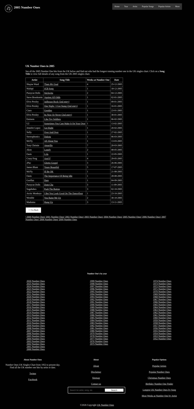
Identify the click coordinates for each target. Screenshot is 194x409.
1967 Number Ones (162, 299)
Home (117, 6)
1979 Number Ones (99, 333)
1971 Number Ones (162, 289)
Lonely (47, 150)
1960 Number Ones (162, 318)
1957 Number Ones (162, 325)
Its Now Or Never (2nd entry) (58, 115)
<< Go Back (33, 210)
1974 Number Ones (162, 281)
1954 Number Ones (162, 333)
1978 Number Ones (99, 336)
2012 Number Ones (36, 318)
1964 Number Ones (162, 307)
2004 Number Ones (113, 217)
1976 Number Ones (99, 341)
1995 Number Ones (99, 291)
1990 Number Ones (99, 304)
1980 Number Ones (99, 331)
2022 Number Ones (36, 291)
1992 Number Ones (99, 299)
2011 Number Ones (36, 320)
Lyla (46, 154)
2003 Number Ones (93, 217)
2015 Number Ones (36, 310)
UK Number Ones (105, 405)
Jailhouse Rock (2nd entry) (56, 101)
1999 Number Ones (99, 281)
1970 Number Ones (162, 291)
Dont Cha (48, 184)
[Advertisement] (97, 37)
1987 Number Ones (99, 312)
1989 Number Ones (99, 307)
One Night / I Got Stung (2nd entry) (61, 106)
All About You (51, 141)
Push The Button (52, 189)
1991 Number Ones (99, 302)
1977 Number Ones (99, 339)
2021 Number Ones (36, 294)
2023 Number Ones (36, 289)
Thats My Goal (51, 84)
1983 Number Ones (99, 323)
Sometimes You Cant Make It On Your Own (64, 123)
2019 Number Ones (36, 299)
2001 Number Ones (55, 217)
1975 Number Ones (99, 344)
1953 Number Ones (162, 336)
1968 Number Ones (162, 297)
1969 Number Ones (162, 294)
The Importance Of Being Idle (58, 176)
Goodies (48, 110)
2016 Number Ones (36, 307)
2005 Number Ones (132, 217)
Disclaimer (96, 372)
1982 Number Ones (99, 325)
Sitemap (96, 378)
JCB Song (49, 88)
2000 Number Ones (35, 217)
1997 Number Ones (99, 286)
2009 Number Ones (68, 219)
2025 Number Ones (36, 283)
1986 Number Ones (99, 315)
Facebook (32, 379)
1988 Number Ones (99, 310)
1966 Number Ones (162, 302)
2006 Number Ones (151, 217)
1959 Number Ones (162, 320)
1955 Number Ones (162, 331)
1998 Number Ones (99, 283)
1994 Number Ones (99, 294)
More (177, 6)
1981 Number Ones (99, 328)
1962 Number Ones (162, 312)
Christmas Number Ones (159, 378)
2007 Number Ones (36, 331)
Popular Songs (148, 6)
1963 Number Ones (162, 310)
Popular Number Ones (159, 372)
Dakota (47, 136)
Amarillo (48, 145)
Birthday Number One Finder (159, 384)
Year (126, 6)
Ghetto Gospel (51, 163)
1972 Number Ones (162, 286)
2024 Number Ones (36, 286)
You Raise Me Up (52, 198)
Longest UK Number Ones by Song (159, 390)
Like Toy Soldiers (52, 119)
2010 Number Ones (36, 323)
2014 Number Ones (36, 312)
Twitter (32, 373)
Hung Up (48, 202)
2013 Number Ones (36, 315)
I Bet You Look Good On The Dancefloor (63, 193)
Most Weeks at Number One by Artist (159, 396)
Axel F (47, 158)
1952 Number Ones (162, 339)
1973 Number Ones (162, 283)
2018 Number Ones (36, 302)
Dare (46, 180)
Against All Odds (52, 97)
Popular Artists (164, 6)
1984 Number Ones (99, 320)
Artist (135, 6)
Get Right (48, 128)
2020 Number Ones (36, 297)
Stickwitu (48, 93)
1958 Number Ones (162, 323)
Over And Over (51, 132)
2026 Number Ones (36, 281)
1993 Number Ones (99, 297)
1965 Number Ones (162, 304)
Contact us (96, 384)
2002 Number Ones (74, 217)
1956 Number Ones (162, 328)
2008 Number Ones (49, 219)
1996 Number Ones (99, 289)
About (96, 366)
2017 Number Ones (36, 304)
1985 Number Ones (99, 318)
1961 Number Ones (162, 315)
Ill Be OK (48, 171)
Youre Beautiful (51, 167)
